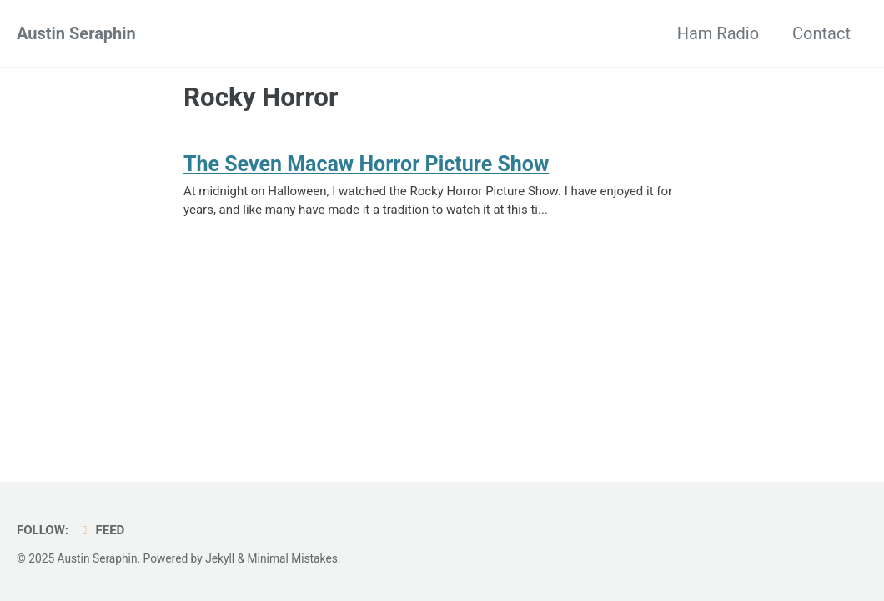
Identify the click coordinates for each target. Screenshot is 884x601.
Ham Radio (718, 33)
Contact (821, 33)
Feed (100, 530)
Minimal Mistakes (293, 558)
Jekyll (219, 558)
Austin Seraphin (76, 33)
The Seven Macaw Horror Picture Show (366, 164)
